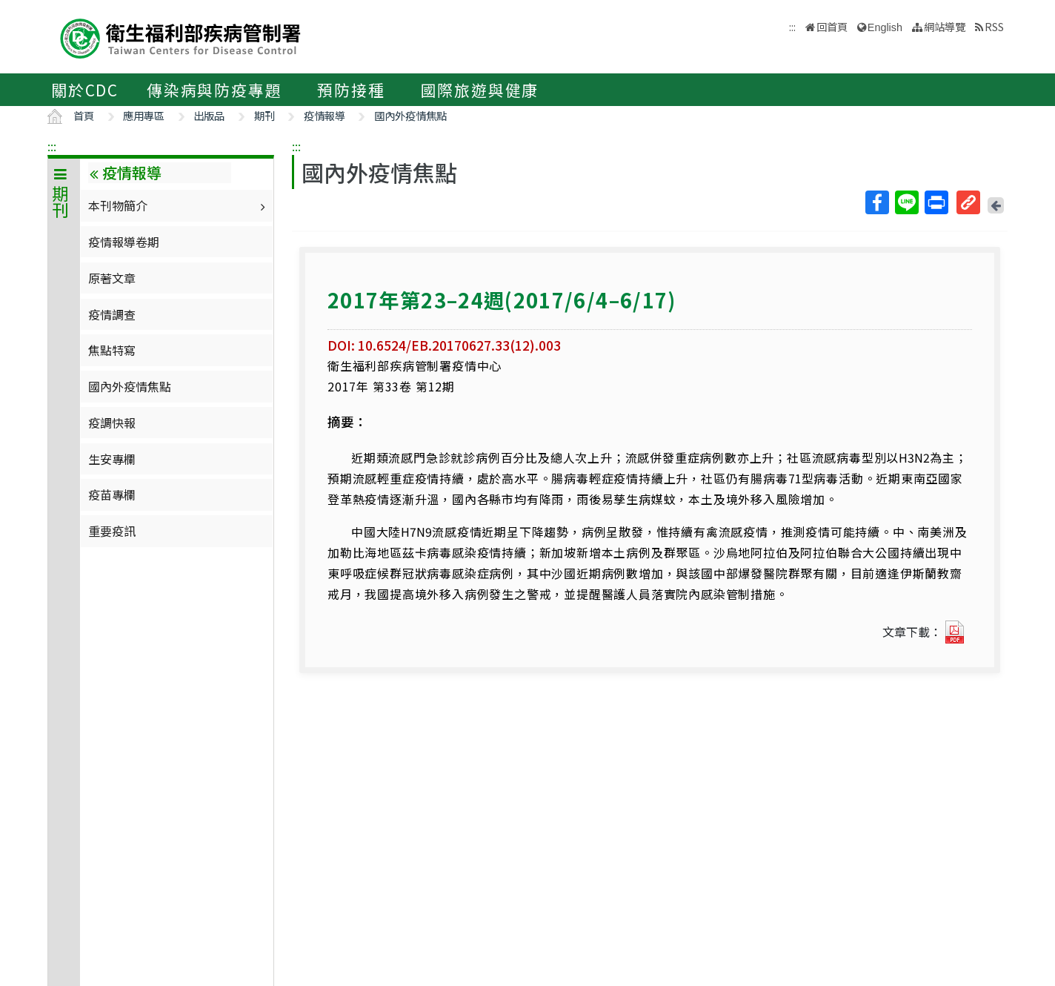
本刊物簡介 (178, 205)
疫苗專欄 (112, 494)
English (885, 27)
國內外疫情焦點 (410, 115)
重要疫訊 (112, 531)
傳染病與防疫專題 (214, 90)
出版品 (208, 115)
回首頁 (832, 26)
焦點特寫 (112, 350)
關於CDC (85, 90)
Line (906, 202)
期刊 (264, 115)
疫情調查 (112, 314)
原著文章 (112, 278)
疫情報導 (324, 115)
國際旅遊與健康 (480, 90)
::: (51, 146)
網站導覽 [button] (944, 26)
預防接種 (351, 90)
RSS (994, 26)
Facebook (876, 202)
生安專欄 (112, 459)
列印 (935, 202)
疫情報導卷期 (123, 242)
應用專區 (143, 115)
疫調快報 (112, 422)
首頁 (83, 115)
